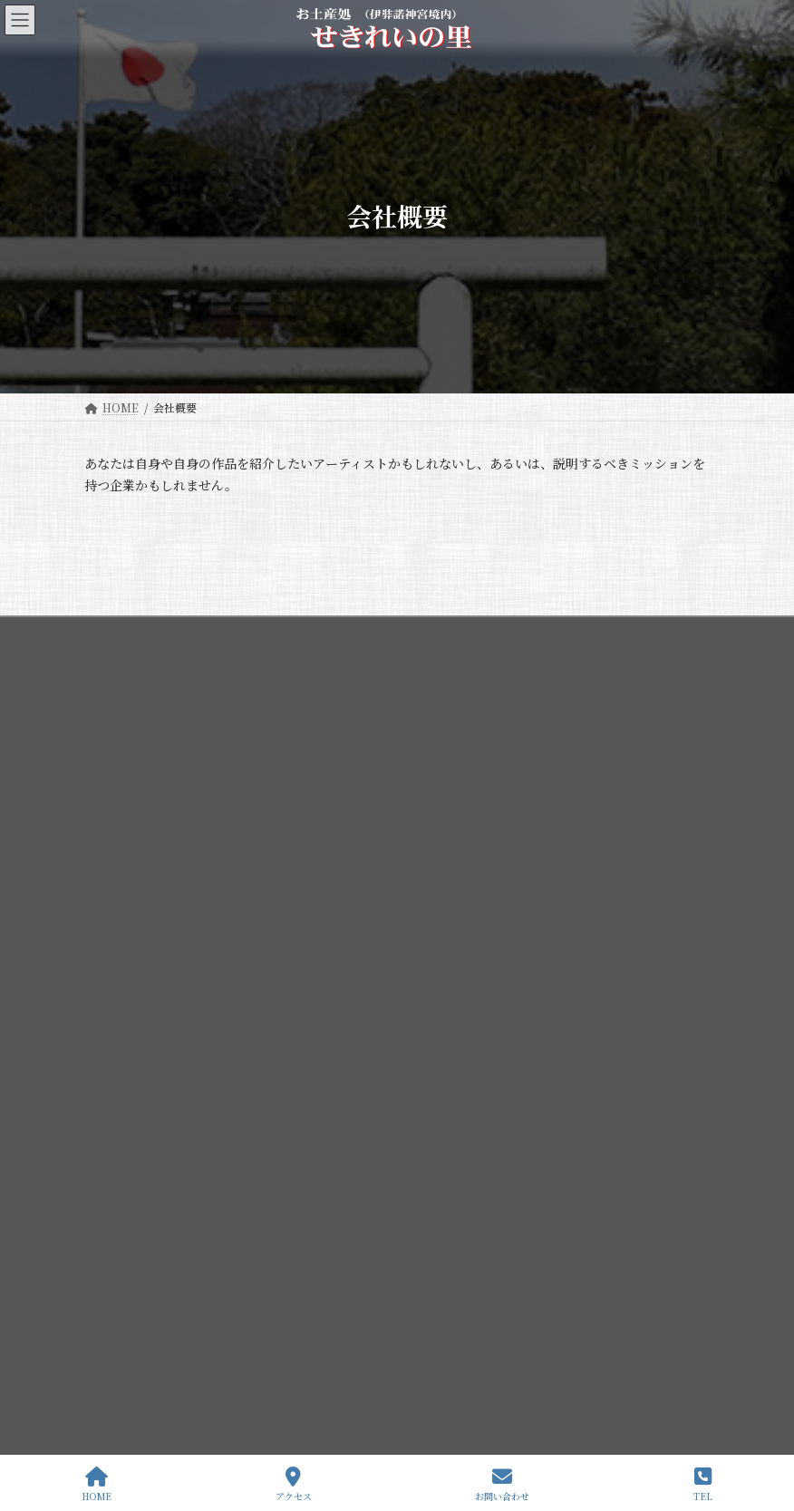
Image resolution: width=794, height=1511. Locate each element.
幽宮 (117, 1105)
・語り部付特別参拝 (144, 1294)
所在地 (122, 1199)
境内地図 (128, 1137)
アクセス (294, 1484)
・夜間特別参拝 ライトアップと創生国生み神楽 (210, 1325)
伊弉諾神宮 (122, 1042)
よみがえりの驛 (133, 1263)
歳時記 (122, 1168)
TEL (702, 1484)
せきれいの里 (127, 1231)
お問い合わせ (502, 1484)
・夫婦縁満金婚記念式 (149, 1357)
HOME (96, 1484)
